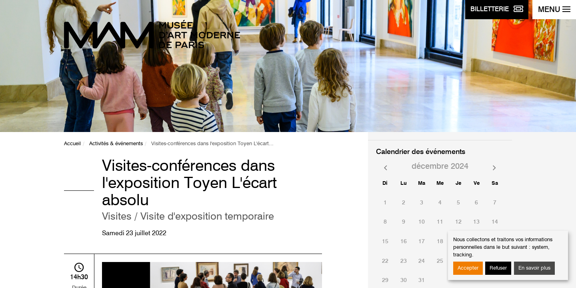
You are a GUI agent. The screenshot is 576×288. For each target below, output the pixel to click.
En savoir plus (534, 268)
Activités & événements (116, 143)
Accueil (72, 143)
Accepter (468, 268)
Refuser (498, 268)
